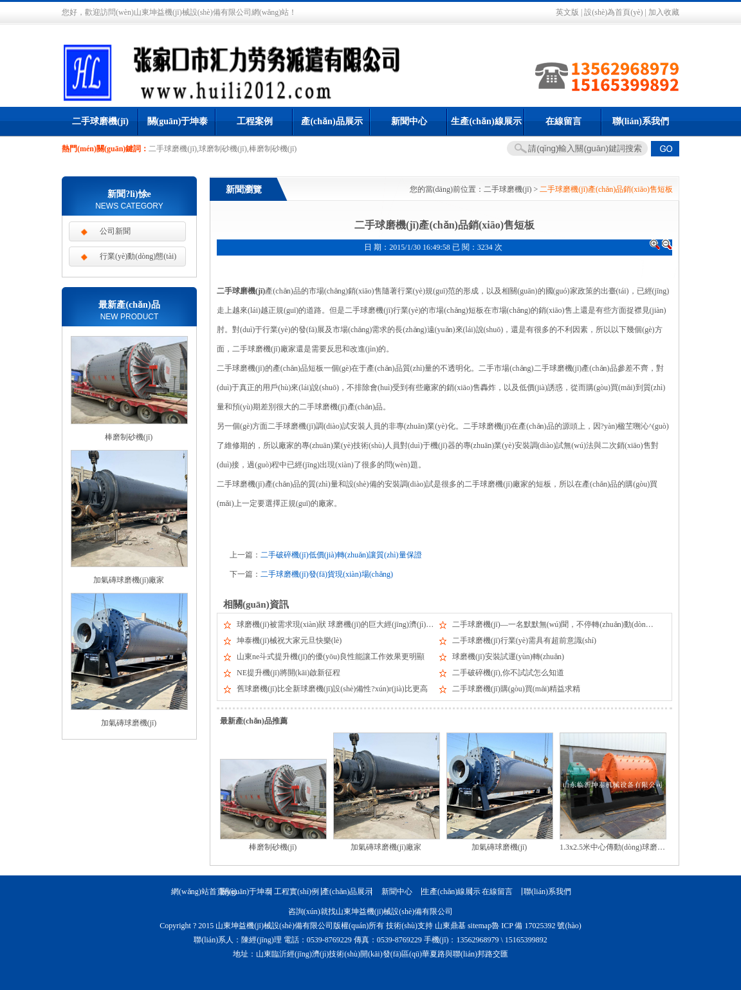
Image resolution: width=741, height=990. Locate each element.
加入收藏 (663, 12)
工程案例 (255, 121)
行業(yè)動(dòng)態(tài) (138, 256)
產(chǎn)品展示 (331, 121)
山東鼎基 (450, 925)
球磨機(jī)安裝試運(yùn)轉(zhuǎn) (508, 656)
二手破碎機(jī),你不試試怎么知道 (508, 672)
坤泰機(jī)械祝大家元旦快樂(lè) (289, 640)
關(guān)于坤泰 (177, 121)
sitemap (479, 925)
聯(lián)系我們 (640, 121)
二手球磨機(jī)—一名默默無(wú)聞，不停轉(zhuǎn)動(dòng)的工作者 (567, 624)
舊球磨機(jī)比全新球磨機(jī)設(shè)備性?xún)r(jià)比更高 (332, 688)
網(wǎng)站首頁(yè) (196, 891)
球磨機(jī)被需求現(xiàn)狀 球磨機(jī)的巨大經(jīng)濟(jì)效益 (339, 624)
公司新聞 (115, 231)
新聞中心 (409, 121)
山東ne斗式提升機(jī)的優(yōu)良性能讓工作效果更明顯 (331, 656)
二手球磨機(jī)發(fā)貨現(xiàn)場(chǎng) (327, 574)
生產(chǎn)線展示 (486, 121)
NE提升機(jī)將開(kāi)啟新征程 (288, 672)
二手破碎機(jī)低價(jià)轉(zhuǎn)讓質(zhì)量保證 (341, 554)
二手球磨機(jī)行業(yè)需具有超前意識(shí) (524, 640)
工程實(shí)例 (296, 891)
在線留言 (563, 121)
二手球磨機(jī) (100, 121)
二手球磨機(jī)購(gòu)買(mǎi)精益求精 (516, 688)
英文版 (567, 12)
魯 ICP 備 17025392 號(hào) (536, 925)
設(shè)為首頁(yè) (613, 12)
